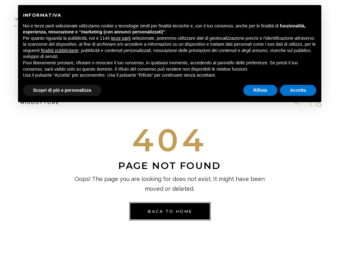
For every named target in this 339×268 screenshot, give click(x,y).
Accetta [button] (298, 90)
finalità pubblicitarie (59, 50)
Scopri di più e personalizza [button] (62, 90)
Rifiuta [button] (260, 90)
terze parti (120, 38)
